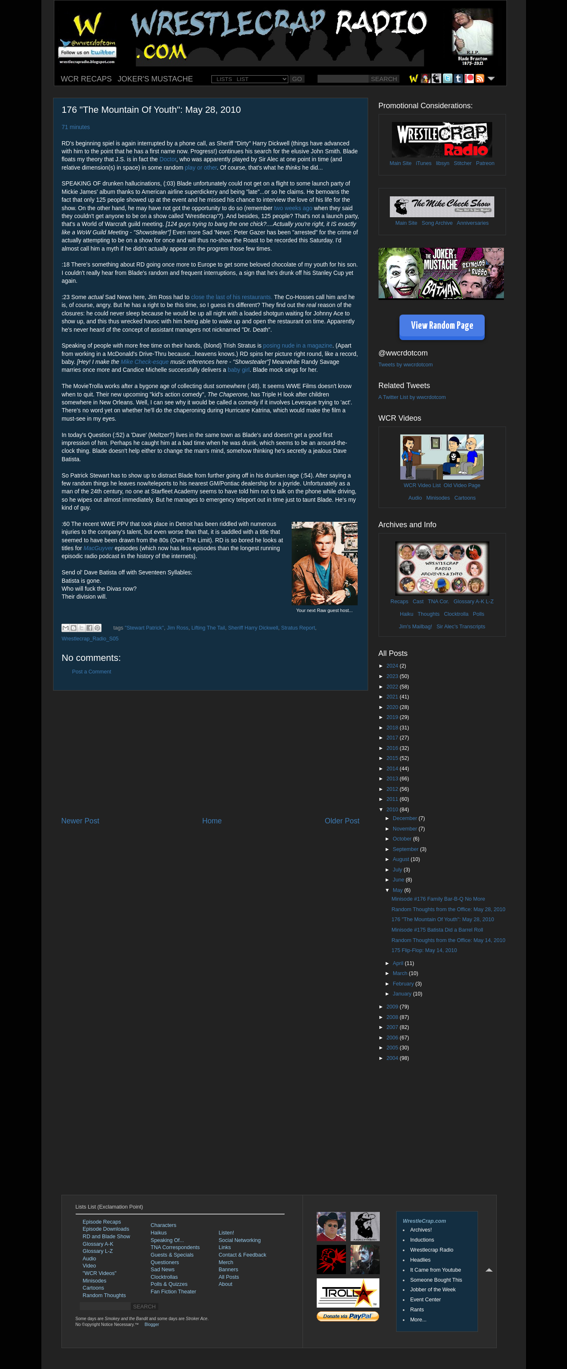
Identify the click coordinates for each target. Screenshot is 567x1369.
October (403, 839)
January (403, 994)
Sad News (163, 1269)
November (406, 829)
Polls (478, 614)
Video (89, 1266)
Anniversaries (472, 223)
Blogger (152, 1324)
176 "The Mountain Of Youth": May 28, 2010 (443, 919)
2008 (393, 1017)
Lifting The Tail (208, 628)
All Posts (229, 1277)
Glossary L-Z (98, 1251)
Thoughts (428, 614)
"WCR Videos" (100, 1273)
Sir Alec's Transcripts (461, 627)
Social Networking (240, 1240)
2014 (393, 769)
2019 (393, 717)
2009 (393, 1007)
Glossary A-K (469, 601)
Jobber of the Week (433, 1290)
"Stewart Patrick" (144, 628)
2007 (393, 1027)
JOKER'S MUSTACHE (155, 79)
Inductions (422, 1240)
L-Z (488, 601)
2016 (393, 748)
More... (418, 1320)
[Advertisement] (210, 753)
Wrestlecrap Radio (431, 1250)
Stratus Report (298, 628)
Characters (164, 1225)
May (398, 890)
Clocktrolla (456, 614)
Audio (415, 498)
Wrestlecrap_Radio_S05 (90, 639)
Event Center (425, 1300)
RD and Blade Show (106, 1236)
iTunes (424, 163)
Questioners (165, 1262)
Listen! (226, 1233)
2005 (393, 1048)
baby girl (238, 369)
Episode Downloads (106, 1229)
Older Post (342, 821)
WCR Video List (422, 485)
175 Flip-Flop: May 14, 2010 (424, 950)
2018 (393, 728)
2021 (393, 697)
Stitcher (463, 163)
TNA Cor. (438, 601)
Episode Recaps (102, 1222)
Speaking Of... (167, 1240)
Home (212, 821)
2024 (393, 666)
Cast (418, 601)
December (406, 818)
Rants (417, 1310)
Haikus (159, 1233)
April (399, 963)
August (402, 859)
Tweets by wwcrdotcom (406, 365)
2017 (393, 738)
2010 (393, 810)
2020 (393, 707)
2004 (393, 1058)
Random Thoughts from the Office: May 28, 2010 (449, 909)
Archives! (421, 1230)
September (406, 849)
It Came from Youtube (435, 1270)
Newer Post (80, 821)
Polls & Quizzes (169, 1284)
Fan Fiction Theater (173, 1292)
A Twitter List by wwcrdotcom (412, 397)
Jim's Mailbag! (415, 627)
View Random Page (442, 326)
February (404, 984)
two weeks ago (293, 208)
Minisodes (438, 498)
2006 (393, 1038)
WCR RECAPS (86, 79)
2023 (393, 676)
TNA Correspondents (175, 1247)
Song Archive (437, 223)
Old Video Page (462, 485)
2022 (393, 687)
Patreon (485, 163)
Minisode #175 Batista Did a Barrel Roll (437, 930)
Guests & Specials (172, 1255)
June (399, 880)
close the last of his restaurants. (231, 297)
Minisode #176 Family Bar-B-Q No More (438, 899)
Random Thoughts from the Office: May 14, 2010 (449, 940)
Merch (226, 1262)
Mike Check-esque (145, 361)
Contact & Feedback (242, 1255)
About (225, 1284)
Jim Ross (177, 628)
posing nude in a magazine (298, 345)
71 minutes (76, 127)
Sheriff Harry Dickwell (253, 628)
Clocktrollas (164, 1277)
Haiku (406, 614)
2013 (393, 779)
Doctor (168, 159)
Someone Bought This (436, 1280)
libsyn (442, 163)
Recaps (400, 601)
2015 (393, 758)
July (398, 870)
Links (225, 1247)
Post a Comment (92, 672)
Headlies (420, 1260)
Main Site (401, 163)
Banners (228, 1269)
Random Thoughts (104, 1295)
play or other (201, 167)
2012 (393, 789)
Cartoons (464, 498)
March (401, 973)
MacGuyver (98, 548)
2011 (393, 799)
